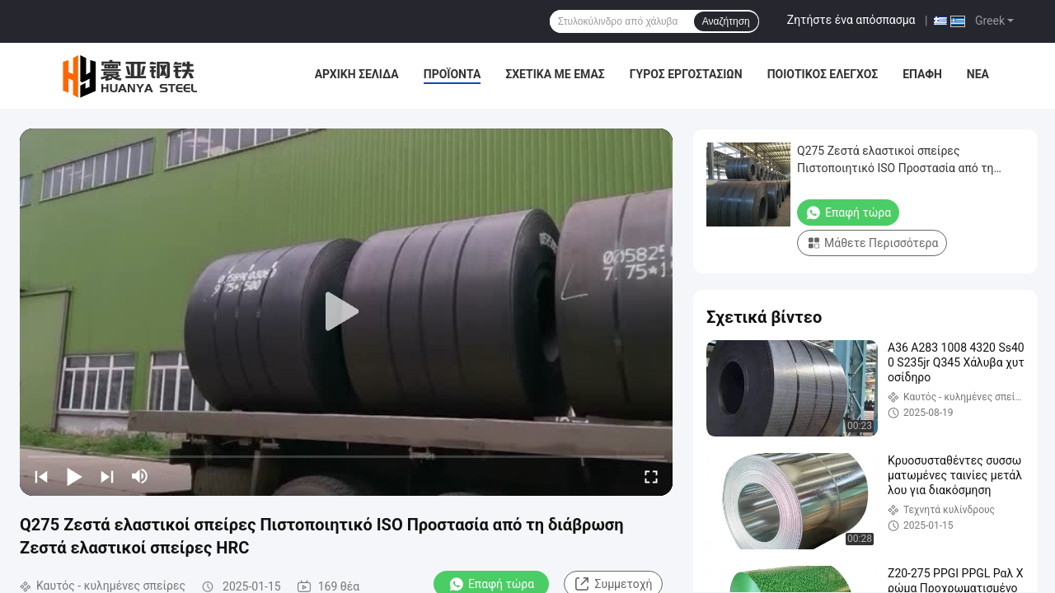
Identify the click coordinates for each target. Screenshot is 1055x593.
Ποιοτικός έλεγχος (823, 74)
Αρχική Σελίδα (357, 74)
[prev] (41, 476)
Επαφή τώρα (848, 212)
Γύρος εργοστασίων (686, 74)
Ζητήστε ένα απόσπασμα (851, 19)
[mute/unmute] (140, 476)
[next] (107, 476)
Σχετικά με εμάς (554, 74)
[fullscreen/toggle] (651, 476)
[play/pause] (74, 476)
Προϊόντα (452, 74)
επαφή (922, 74)
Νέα (978, 74)
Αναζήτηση (726, 21)
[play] (346, 312)
